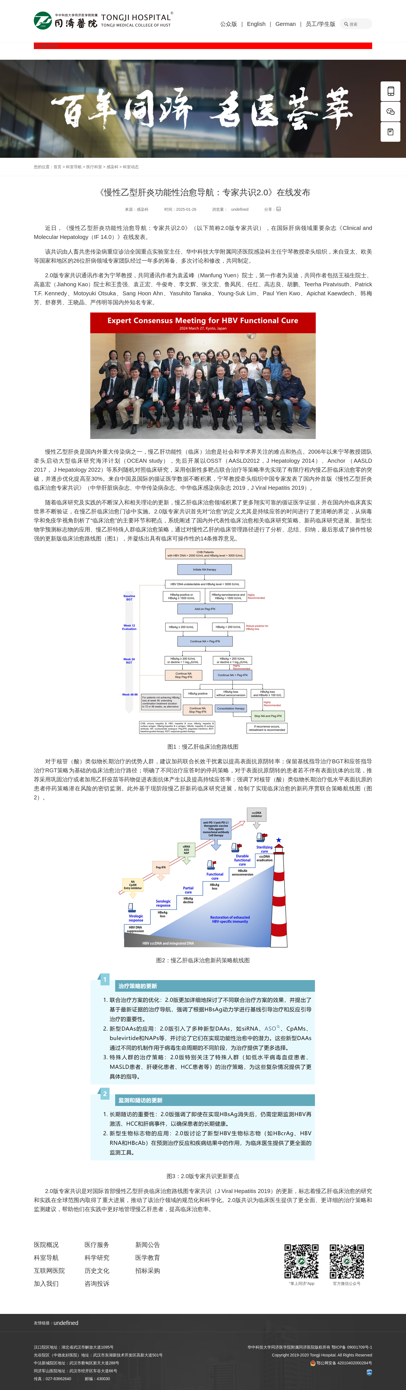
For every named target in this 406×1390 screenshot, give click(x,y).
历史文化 (97, 1271)
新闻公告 (147, 1245)
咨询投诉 (97, 1284)
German (285, 24)
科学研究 (97, 1258)
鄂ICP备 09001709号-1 (352, 1347)
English (256, 24)
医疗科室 (94, 167)
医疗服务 (97, 1245)
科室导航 (74, 167)
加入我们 (46, 1284)
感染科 (112, 167)
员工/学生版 (321, 24)
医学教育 (147, 1258)
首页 (57, 167)
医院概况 (46, 1245)
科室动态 (131, 167)
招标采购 (147, 1271)
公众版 (228, 24)
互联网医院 (49, 1271)
